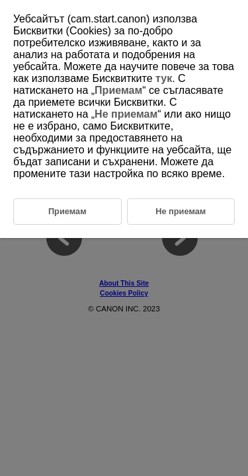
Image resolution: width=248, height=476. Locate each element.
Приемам (118, 90)
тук (163, 78)
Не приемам (126, 114)
